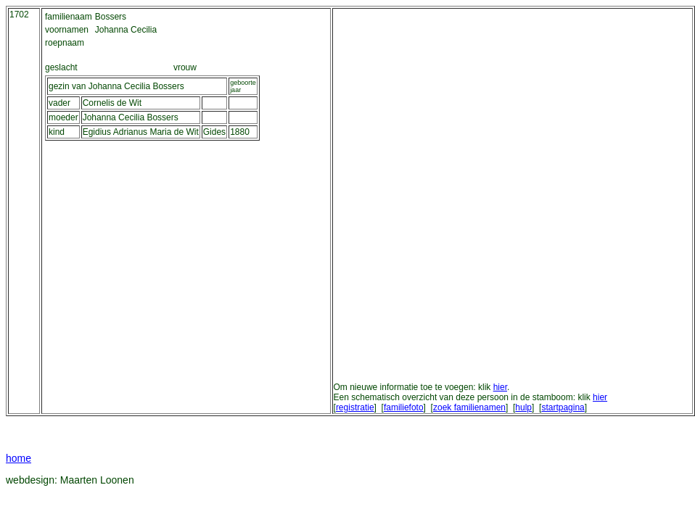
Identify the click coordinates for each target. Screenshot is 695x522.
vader (59, 103)
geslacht (61, 67)
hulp (523, 407)
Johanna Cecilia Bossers (130, 117)
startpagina (562, 407)
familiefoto (404, 407)
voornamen (67, 30)
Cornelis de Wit (112, 103)
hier (500, 387)
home (18, 458)
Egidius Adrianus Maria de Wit (141, 132)
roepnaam (64, 43)
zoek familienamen (469, 407)
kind (57, 132)
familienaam (68, 17)
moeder (63, 117)
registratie (355, 407)
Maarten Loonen (97, 480)
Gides (214, 132)
